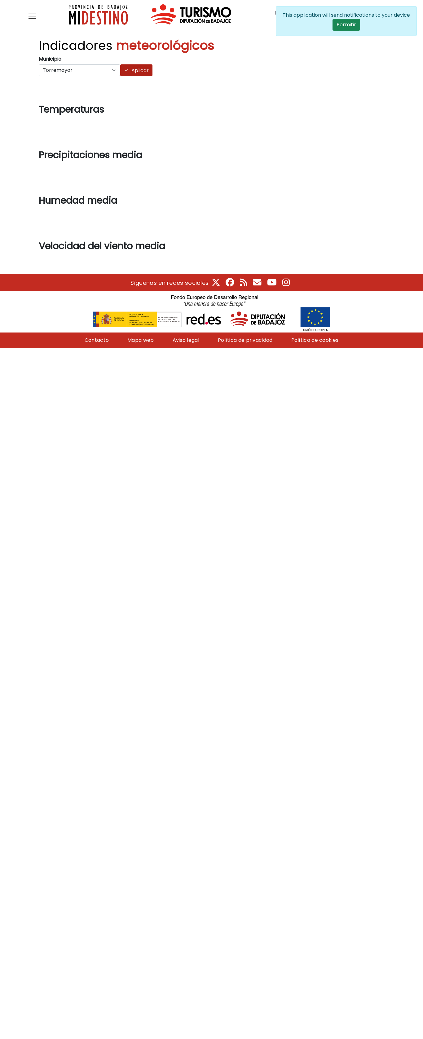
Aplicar (140, 70)
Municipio (50, 59)
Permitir (346, 24)
